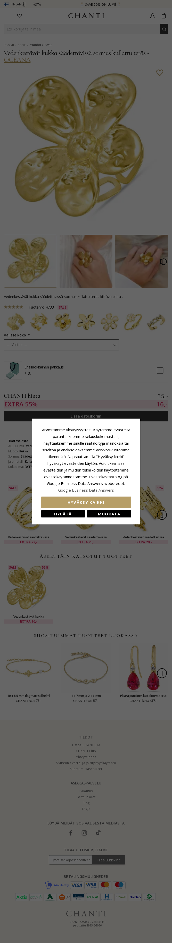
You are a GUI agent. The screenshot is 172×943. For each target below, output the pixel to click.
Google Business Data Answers (86, 490)
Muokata (109, 513)
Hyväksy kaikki (86, 502)
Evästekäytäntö (103, 476)
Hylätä (63, 513)
